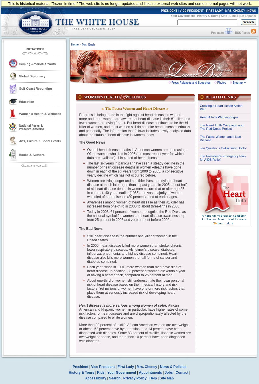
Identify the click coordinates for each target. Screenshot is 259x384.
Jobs (169, 373)
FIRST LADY (214, 10)
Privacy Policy (135, 378)
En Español (248, 15)
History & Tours (207, 15)
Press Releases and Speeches (191, 82)
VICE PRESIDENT (191, 10)
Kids (224, 15)
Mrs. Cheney (147, 367)
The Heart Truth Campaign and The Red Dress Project (222, 127)
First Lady (126, 367)
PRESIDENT (169, 10)
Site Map (167, 378)
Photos (221, 82)
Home (75, 44)
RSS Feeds (242, 32)
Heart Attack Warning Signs (219, 117)
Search (114, 378)
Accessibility (95, 378)
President (80, 367)
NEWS (252, 10)
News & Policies (173, 367)
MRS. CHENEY (235, 10)
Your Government (183, 15)
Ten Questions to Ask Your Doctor (223, 148)
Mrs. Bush (88, 44)
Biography (239, 82)
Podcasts (217, 32)
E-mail (234, 15)
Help (153, 378)
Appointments (150, 373)
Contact (182, 373)
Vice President (103, 367)
